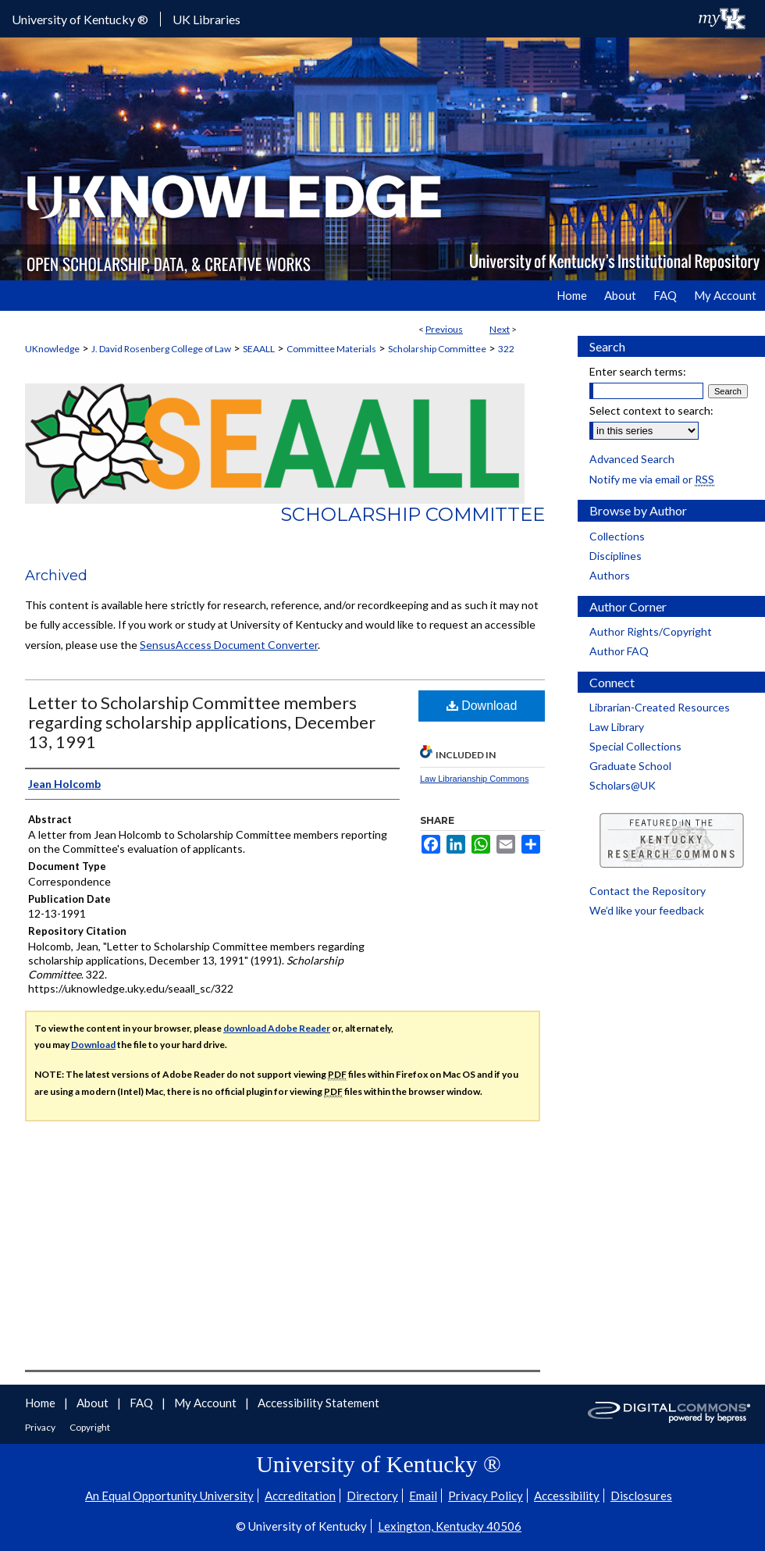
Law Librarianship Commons (474, 778)
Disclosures (641, 1496)
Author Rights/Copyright (650, 631)
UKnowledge (52, 349)
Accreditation (300, 1496)
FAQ (142, 1403)
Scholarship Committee (437, 349)
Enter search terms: (637, 371)
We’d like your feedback (646, 910)
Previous (444, 329)
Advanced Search (631, 458)
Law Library (616, 726)
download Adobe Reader (276, 1028)
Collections (617, 536)
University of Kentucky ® (80, 19)
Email (423, 1496)
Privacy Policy (485, 1496)
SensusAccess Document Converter (229, 644)
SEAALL (259, 349)
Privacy (41, 1427)
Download (482, 705)
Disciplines (615, 555)
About (93, 1403)
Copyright (89, 1427)
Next (499, 329)
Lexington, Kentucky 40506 (449, 1526)
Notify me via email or (651, 479)
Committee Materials (331, 349)
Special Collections (635, 746)
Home (41, 1403)
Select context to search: (651, 410)
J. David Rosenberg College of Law (161, 349)
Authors (609, 575)
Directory (372, 1496)
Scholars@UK (622, 785)
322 (506, 349)
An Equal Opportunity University (169, 1496)
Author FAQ (619, 651)
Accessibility (567, 1496)
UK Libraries (206, 19)
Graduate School (630, 765)
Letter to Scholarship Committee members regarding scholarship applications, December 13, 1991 (201, 722)
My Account (206, 1403)
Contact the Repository (647, 890)
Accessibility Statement (318, 1403)
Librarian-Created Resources (659, 707)
